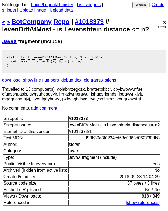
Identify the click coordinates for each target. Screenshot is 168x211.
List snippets (89, 4)
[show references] (143, 205)
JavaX (9, 41)
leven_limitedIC (35, 62)
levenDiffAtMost (47, 57)
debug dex (71, 82)
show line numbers (41, 82)
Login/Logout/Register (52, 4)
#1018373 (89, 21)
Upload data (61, 10)
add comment (44, 110)
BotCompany (32, 21)
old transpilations (100, 82)
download (11, 82)
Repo (62, 21)
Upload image (33, 10)
